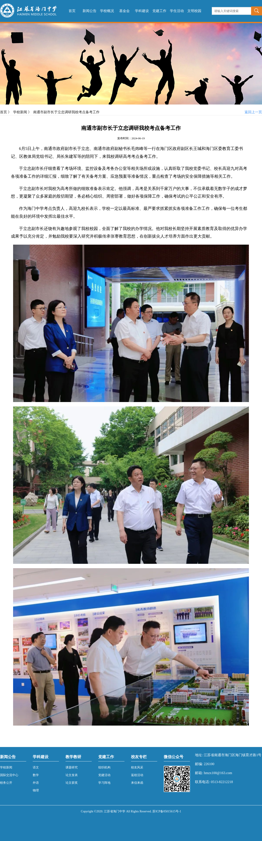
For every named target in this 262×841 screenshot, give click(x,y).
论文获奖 (72, 782)
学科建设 (142, 11)
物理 (36, 790)
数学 (36, 775)
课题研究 (72, 767)
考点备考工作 (143, 156)
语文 (36, 767)
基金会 (124, 11)
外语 (36, 782)
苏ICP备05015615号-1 (166, 811)
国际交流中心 (9, 775)
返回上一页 (253, 112)
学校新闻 (20, 112)
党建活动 (104, 775)
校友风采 (137, 767)
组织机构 (104, 767)
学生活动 (177, 11)
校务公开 (6, 782)
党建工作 (159, 11)
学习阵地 (104, 782)
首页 (72, 11)
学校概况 (107, 11)
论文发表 (72, 775)
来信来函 (137, 782)
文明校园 (194, 11)
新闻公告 (90, 11)
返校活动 (137, 775)
